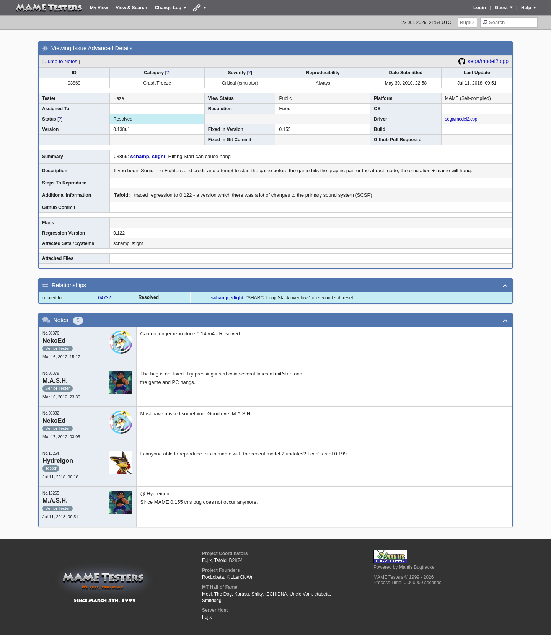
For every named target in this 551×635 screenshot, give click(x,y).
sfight (158, 156)
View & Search (131, 7)
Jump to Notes (61, 61)
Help (526, 7)
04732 (104, 297)
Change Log (168, 7)
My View (99, 7)
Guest (501, 7)
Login (479, 7)
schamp (139, 156)
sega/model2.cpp (488, 61)
